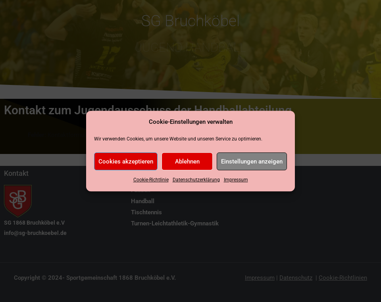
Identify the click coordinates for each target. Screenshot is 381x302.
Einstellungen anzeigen (252, 161)
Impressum (236, 180)
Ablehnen (187, 161)
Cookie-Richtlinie (151, 180)
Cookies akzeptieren (125, 161)
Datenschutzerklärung (196, 180)
